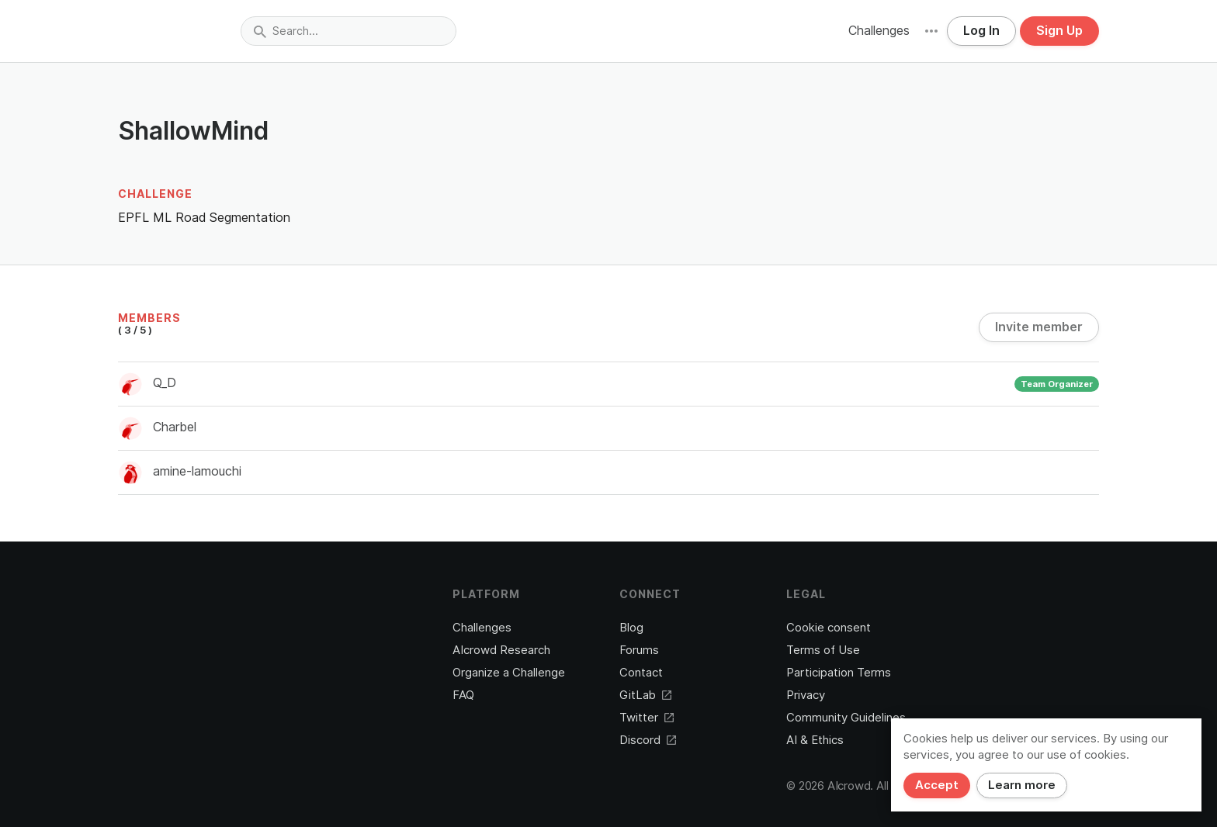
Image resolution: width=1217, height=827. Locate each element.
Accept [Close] (937, 785)
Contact (641, 673)
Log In (981, 30)
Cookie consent (828, 628)
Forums (639, 650)
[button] (931, 31)
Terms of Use (823, 650)
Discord (647, 740)
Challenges (879, 30)
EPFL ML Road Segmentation (204, 217)
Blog (631, 628)
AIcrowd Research (501, 650)
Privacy (805, 695)
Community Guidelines (846, 718)
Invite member (1039, 327)
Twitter (646, 718)
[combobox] (348, 31)
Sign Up (1059, 30)
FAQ (463, 695)
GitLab (645, 695)
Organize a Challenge (508, 673)
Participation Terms (838, 673)
